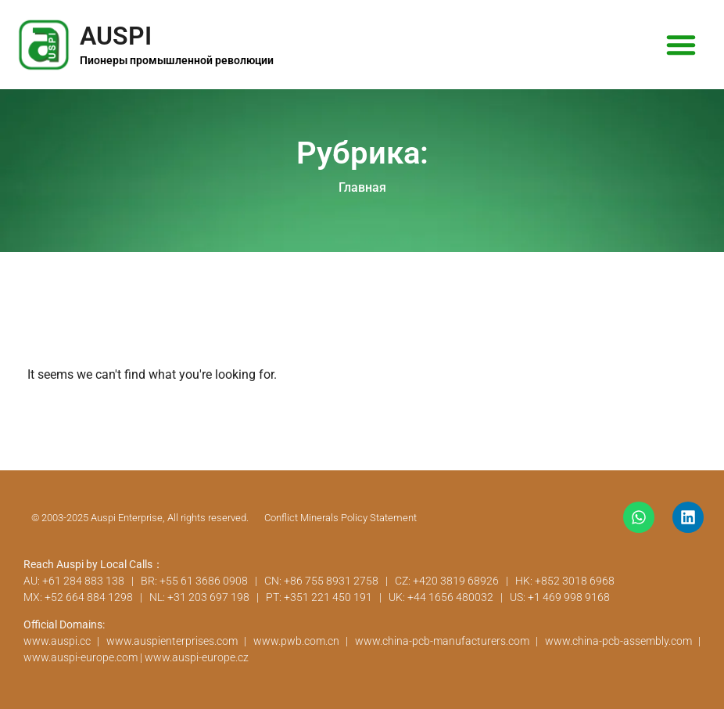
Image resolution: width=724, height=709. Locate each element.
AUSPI (116, 36)
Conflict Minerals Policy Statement (340, 518)
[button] (681, 44)
